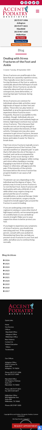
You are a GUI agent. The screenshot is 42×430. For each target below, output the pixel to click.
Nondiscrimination (24, 419)
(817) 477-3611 (21, 26)
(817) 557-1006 (21, 20)
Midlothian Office (12, 337)
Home (7, 324)
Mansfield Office (11, 332)
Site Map (14, 419)
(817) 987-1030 (21, 32)
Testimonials (9, 349)
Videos (8, 347)
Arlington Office (11, 334)
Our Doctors (9, 327)
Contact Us (9, 342)
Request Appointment (21, 45)
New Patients (10, 339)
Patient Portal (21, 41)
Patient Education (11, 344)
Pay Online (21, 38)
